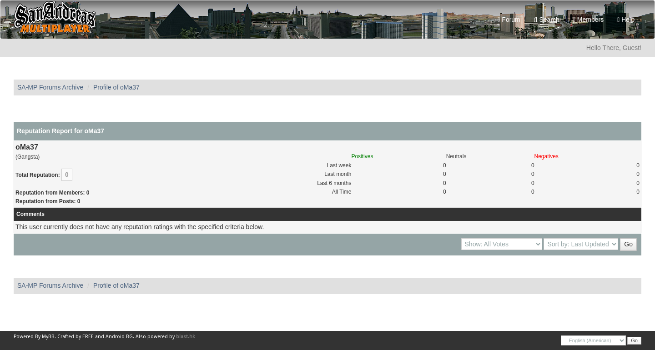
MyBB (48, 337)
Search (546, 19)
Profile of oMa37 (116, 87)
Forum (509, 19)
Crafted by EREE (75, 337)
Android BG (119, 337)
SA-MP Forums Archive (50, 87)
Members (588, 19)
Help (626, 19)
